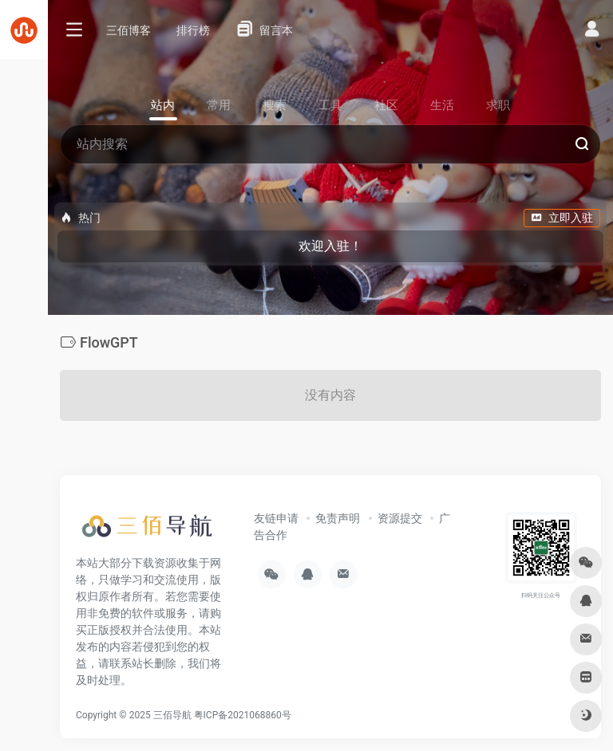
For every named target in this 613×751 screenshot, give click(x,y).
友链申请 (276, 518)
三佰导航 (172, 715)
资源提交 (400, 518)
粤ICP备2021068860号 (242, 715)
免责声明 (337, 518)
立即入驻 (562, 217)
